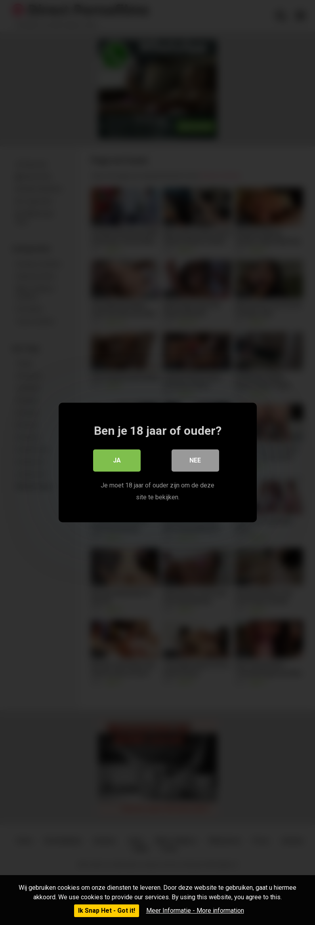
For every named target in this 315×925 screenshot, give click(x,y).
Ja (117, 460)
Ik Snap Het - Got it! (106, 910)
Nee (195, 460)
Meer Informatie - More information (195, 910)
